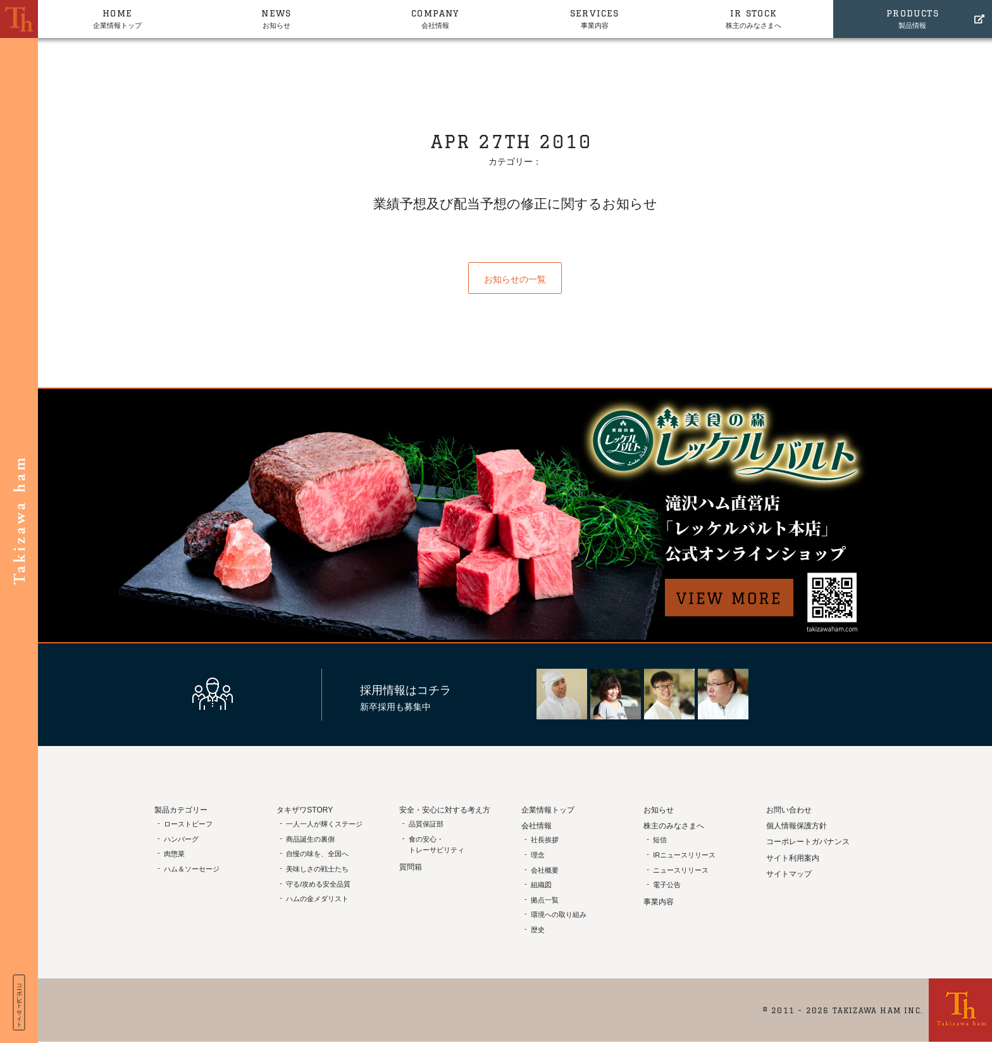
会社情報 (435, 17)
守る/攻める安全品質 (318, 884)
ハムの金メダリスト (317, 898)
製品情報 (912, 17)
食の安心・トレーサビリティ (436, 844)
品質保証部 (426, 824)
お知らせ (276, 17)
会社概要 (545, 870)
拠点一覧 (545, 900)
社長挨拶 (545, 840)
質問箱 (410, 867)
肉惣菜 (174, 853)
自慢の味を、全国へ (317, 853)
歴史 (538, 929)
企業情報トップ (117, 17)
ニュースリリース (681, 870)
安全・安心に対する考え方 (444, 810)
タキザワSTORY (304, 810)
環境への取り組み (558, 914)
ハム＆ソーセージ (192, 869)
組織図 (541, 884)
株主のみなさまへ (753, 17)
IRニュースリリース (684, 855)
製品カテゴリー (181, 810)
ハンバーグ (181, 839)
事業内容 (594, 17)
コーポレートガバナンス (808, 841)
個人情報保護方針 (796, 825)
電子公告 (667, 884)
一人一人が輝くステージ (324, 824)
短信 (660, 840)
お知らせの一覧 (515, 279)
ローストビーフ (188, 824)
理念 (538, 855)
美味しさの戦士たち (317, 869)
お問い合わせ (789, 810)
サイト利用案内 (792, 858)
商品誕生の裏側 (310, 839)
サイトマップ (789, 873)
